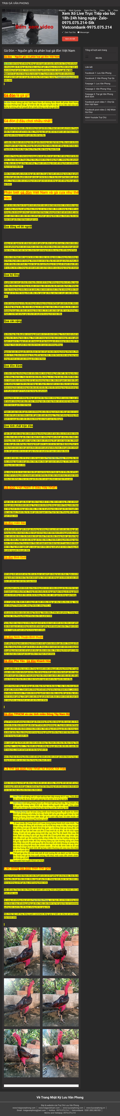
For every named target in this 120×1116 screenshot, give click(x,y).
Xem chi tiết (70, 39)
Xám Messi (18, 803)
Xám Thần (17, 796)
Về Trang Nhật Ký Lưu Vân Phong (60, 1097)
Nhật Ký (62, 10)
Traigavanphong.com (65, 77)
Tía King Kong (20, 812)
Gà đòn (7, 102)
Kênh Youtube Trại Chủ (95, 117)
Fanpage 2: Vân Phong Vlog (98, 89)
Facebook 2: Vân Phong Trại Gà (99, 78)
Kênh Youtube (75, 10)
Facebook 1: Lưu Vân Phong (98, 73)
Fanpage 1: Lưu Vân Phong (97, 83)
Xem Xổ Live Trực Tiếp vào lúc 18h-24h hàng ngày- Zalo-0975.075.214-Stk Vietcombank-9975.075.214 (88, 20)
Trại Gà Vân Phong (15, 3)
